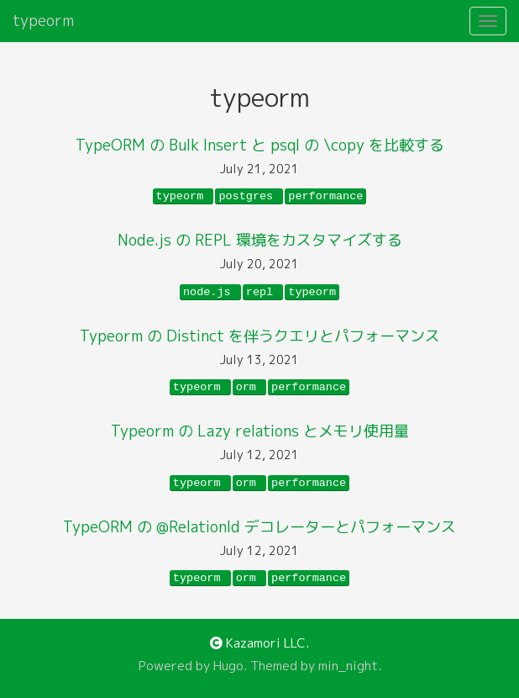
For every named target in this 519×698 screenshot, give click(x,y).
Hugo (228, 665)
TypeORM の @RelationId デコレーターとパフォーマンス (259, 526)
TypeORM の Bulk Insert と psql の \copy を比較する (260, 145)
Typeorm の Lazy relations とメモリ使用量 (260, 431)
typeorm (43, 20)
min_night (348, 665)
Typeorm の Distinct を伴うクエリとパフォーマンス (260, 335)
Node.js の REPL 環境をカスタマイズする (260, 240)
